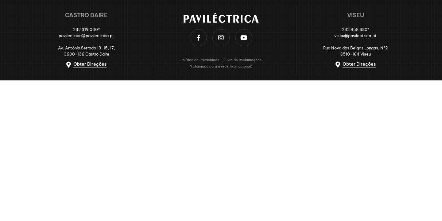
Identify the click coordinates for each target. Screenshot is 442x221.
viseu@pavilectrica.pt (355, 35)
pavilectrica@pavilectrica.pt (86, 35)
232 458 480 (354, 29)
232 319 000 (85, 29)
